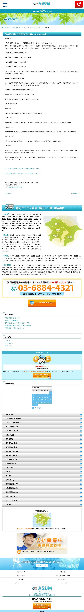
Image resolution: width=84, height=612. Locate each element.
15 (50, 397)
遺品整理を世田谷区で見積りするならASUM (18, 325)
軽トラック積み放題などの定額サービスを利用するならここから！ (23, 168)
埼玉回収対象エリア (12, 488)
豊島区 (15, 216)
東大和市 (18, 228)
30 (33, 404)
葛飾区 (32, 216)
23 (33, 402)
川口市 (12, 235)
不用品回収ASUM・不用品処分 (10, 27)
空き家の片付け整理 (12, 451)
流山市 (38, 256)
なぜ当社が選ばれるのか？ (63, 575)
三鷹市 (37, 226)
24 (36, 402)
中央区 (19, 214)
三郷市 (24, 237)
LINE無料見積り (11, 463)
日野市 (12, 223)
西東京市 (31, 226)
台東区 (19, 221)
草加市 (23, 235)
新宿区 (9, 219)
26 (42, 402)
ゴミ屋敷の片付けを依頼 (13, 418)
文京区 (29, 214)
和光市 (30, 237)
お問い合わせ (10, 480)
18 (39, 400)
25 (39, 402)
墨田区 (30, 219)
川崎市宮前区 (14, 269)
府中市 (18, 223)
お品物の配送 (10, 435)
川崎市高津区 (66, 267)
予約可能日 (38, 408)
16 (33, 400)
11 (39, 397)
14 (48, 397)
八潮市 (17, 242)
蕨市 (34, 237)
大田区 (37, 216)
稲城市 (24, 228)
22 (50, 400)
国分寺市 (24, 223)
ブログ (21, 27)
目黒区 (14, 221)
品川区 (20, 219)
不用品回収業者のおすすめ (12, 318)
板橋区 (20, 216)
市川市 (76, 256)
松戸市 (33, 256)
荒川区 (15, 219)
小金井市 (32, 221)
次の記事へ (75, 193)
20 (45, 400)
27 (45, 402)
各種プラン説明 (21, 572)
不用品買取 (9, 439)
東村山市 (11, 228)
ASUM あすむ (42, 4)
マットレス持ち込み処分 (13, 423)
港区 (24, 214)
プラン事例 (8, 343)
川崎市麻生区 (57, 267)
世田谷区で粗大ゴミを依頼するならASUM (17, 323)
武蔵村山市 (31, 228)
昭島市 (19, 226)
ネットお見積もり (63, 579)
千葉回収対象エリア (12, 492)
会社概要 (21, 579)
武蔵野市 (4, 228)
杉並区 (9, 216)
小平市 (8, 226)
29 (50, 402)
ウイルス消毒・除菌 (12, 427)
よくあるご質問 (21, 575)
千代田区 (13, 214)
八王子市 (25, 221)
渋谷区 (4, 219)
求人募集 (8, 476)
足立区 (26, 216)
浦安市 (17, 256)
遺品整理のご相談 (11, 447)
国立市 (25, 226)
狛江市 (30, 223)
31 (36, 404)
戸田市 (35, 235)
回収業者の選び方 (11, 459)
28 (48, 402)
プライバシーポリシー (13, 500)
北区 (25, 219)
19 (42, 400)
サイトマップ (10, 504)
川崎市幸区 (75, 267)
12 (42, 397)
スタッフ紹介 (10, 467)
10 (36, 397)
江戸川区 (35, 214)
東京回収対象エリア (12, 484)
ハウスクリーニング (12, 431)
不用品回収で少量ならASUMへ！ (14, 328)
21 (48, 400)
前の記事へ (9, 193)
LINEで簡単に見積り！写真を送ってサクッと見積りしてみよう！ (23, 173)
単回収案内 (63, 572)
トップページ (10, 414)
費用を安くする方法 (12, 455)
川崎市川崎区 (37, 267)
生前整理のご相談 (11, 443)
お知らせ (7, 340)
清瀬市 (14, 226)
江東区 (8, 221)
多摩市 (7, 223)
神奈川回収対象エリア (13, 496)
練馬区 (36, 219)
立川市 (36, 223)
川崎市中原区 (47, 267)
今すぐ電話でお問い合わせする (13, 187)
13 (45, 397)
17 (36, 400)
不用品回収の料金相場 (11, 320)
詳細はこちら (42, 565)
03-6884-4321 (42, 366)
